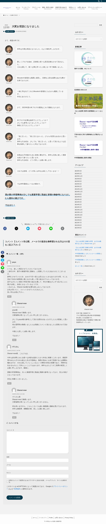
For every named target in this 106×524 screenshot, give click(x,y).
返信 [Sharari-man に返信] (14, 340)
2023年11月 (80, 239)
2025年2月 (79, 197)
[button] (5, 228)
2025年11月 (80, 180)
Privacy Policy (69, 517)
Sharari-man (88, 281)
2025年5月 (79, 188)
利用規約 (17, 489)
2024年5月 (79, 214)
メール (8, 465)
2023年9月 (79, 247)
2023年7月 (79, 256)
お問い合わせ (59, 517)
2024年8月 (79, 210)
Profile (51, 517)
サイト (8, 473)
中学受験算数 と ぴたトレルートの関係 (87, 291)
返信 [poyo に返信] (9, 296)
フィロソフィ (43, 517)
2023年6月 (79, 260)
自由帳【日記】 (10, 31)
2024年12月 (80, 201)
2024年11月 (80, 205)
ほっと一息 (78, 303)
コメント (10, 430)
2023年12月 (80, 235)
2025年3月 (79, 193)
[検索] (101, 1)
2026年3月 (79, 172)
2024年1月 (79, 231)
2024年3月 (79, 222)
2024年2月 (79, 226)
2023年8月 (79, 252)
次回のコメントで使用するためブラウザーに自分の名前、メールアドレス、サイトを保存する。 (38, 481)
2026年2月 (79, 176)
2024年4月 (79, 218)
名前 (7, 457)
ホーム (35, 517)
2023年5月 (79, 264)
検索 (100, 25)
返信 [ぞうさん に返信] (9, 383)
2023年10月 (80, 243)
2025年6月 (79, 184)
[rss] (98, 1)
